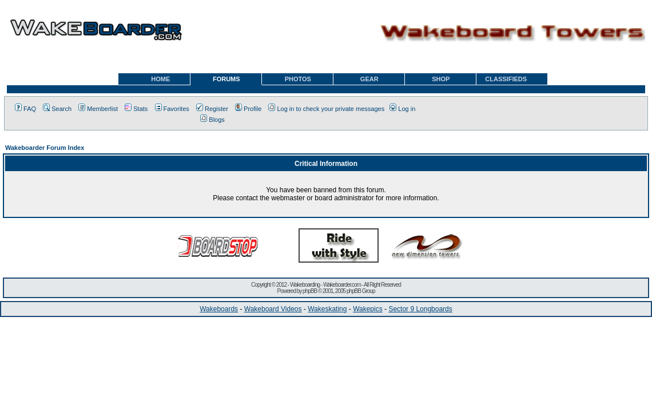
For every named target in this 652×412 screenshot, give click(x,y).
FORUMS (226, 79)
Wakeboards (219, 309)
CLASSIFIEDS (506, 79)
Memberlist (98, 108)
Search (57, 108)
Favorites (172, 108)
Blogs (212, 119)
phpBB (310, 291)
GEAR (369, 79)
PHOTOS (298, 79)
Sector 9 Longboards (420, 309)
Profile (248, 108)
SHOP (441, 79)
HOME (160, 79)
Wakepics (368, 309)
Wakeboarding (305, 285)
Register (212, 108)
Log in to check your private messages (326, 108)
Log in (402, 108)
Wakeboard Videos (273, 309)
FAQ (25, 108)
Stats (136, 108)
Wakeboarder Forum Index (44, 147)
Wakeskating (327, 309)
